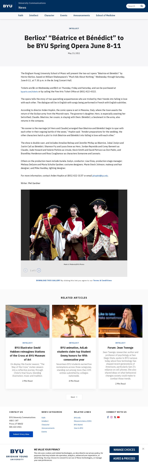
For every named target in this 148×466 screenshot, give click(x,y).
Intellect (33, 15)
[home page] (7, 6)
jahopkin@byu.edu (101, 175)
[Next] (39, 270)
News (22, 7)
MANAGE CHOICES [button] (124, 450)
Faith (20, 15)
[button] (143, 449)
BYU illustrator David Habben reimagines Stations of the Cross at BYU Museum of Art (27, 353)
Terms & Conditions (102, 280)
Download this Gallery (48, 280)
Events (63, 15)
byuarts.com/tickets (31, 91)
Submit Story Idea (23, 436)
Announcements (81, 15)
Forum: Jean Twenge (120, 347)
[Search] (135, 6)
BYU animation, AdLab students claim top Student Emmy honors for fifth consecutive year (74, 355)
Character (49, 15)
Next (74, 398)
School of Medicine (105, 15)
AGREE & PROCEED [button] (124, 458)
